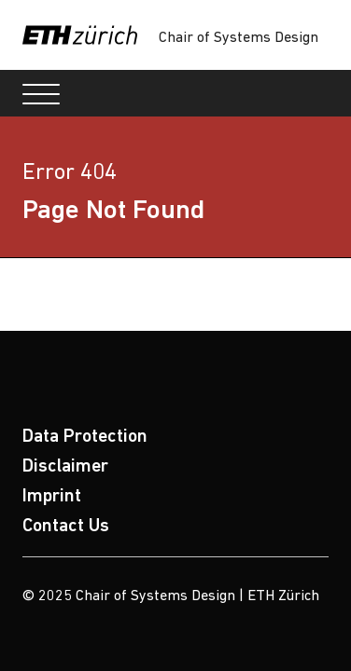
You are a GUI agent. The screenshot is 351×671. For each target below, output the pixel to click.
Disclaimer (65, 467)
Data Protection (84, 437)
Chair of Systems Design (238, 38)
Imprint (51, 496)
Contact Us (65, 526)
